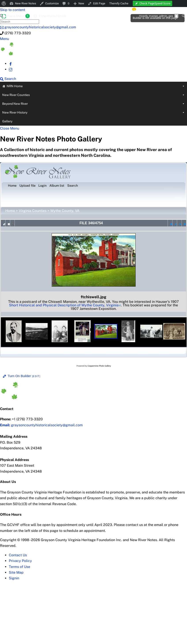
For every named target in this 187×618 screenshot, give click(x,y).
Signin (14, 578)
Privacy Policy (20, 561)
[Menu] (4, 39)
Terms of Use (19, 567)
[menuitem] (4, 3)
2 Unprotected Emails (52, 16)
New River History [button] (93, 112)
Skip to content (12, 10)
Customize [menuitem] (52, 3)
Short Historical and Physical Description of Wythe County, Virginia (64, 305)
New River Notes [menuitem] (25, 3)
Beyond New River (93, 103)
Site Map (16, 572)
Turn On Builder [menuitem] (145, 9)
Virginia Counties (33, 211)
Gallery (7, 121)
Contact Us (18, 555)
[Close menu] (9, 128)
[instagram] (10, 69)
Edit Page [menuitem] (99, 3)
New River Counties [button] (93, 94)
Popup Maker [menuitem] (18, 16)
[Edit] (36, 376)
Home (10, 211)
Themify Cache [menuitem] (118, 3)
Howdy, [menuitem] (158, 16)
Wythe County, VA (64, 211)
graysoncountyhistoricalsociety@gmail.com (41, 425)
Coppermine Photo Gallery (99, 366)
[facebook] (10, 63)
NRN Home (96, 86)
